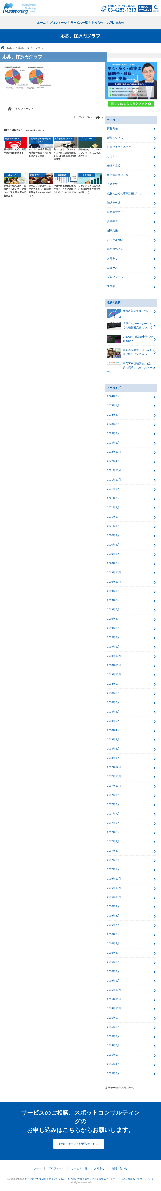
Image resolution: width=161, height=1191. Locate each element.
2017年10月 (114, 785)
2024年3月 (113, 396)
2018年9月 (113, 683)
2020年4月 (113, 544)
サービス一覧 (79, 22)
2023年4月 (113, 414)
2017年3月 (113, 850)
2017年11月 (114, 776)
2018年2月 (113, 748)
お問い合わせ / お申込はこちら (78, 1144)
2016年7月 (113, 924)
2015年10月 (114, 1008)
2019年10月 (114, 581)
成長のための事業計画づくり (124, 193)
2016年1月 (113, 980)
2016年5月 (113, 943)
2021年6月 (113, 498)
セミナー (112, 156)
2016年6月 (113, 934)
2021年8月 (113, 488)
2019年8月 (113, 600)
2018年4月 (113, 730)
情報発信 (112, 128)
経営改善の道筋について (129, 312)
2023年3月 (113, 424)
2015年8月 (113, 1027)
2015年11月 (114, 999)
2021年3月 (113, 507)
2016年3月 (113, 962)
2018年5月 (113, 720)
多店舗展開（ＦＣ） (119, 174)
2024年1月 (113, 405)
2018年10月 (114, 674)
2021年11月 (114, 470)
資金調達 (112, 221)
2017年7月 (113, 813)
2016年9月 (113, 906)
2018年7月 (113, 702)
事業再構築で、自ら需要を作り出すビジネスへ (131, 353)
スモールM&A (115, 239)
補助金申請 (113, 202)
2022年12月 (114, 451)
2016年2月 (113, 971)
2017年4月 (113, 841)
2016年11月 (114, 887)
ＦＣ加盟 (112, 184)
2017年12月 (114, 767)
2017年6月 (113, 822)
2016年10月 (114, 897)
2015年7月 (113, 1036)
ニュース (112, 267)
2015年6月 (113, 1045)
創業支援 (112, 230)
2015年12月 (114, 989)
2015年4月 (113, 1064)
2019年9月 (113, 591)
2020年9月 (113, 535)
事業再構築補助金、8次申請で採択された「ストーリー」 (131, 367)
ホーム (41, 22)
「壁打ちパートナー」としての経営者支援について (131, 326)
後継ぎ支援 (113, 165)
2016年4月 (113, 952)
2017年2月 (113, 860)
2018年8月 (113, 693)
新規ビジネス (115, 137)
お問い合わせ (115, 22)
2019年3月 (113, 628)
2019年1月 (113, 646)
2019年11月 (114, 572)
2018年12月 (114, 655)
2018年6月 (113, 711)
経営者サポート (116, 212)
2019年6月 (113, 609)
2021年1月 (113, 526)
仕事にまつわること (119, 147)
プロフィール (58, 22)
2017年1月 (113, 869)
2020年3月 (113, 553)
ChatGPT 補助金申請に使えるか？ (130, 339)
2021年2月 (113, 516)
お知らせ (97, 22)
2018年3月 (113, 739)
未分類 (111, 286)
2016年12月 (114, 878)
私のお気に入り (116, 249)
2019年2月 (113, 637)
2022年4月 (113, 461)
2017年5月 (113, 832)
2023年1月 (113, 442)
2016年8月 (113, 915)
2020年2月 (113, 563)
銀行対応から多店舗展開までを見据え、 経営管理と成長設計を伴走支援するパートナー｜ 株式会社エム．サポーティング (89, 1179)
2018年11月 (114, 665)
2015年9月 (113, 1017)
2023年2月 (113, 433)
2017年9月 (113, 795)
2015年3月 (113, 1073)
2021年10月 (114, 479)
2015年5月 (113, 1054)
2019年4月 (113, 618)
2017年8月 (113, 804)
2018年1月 (113, 757)
